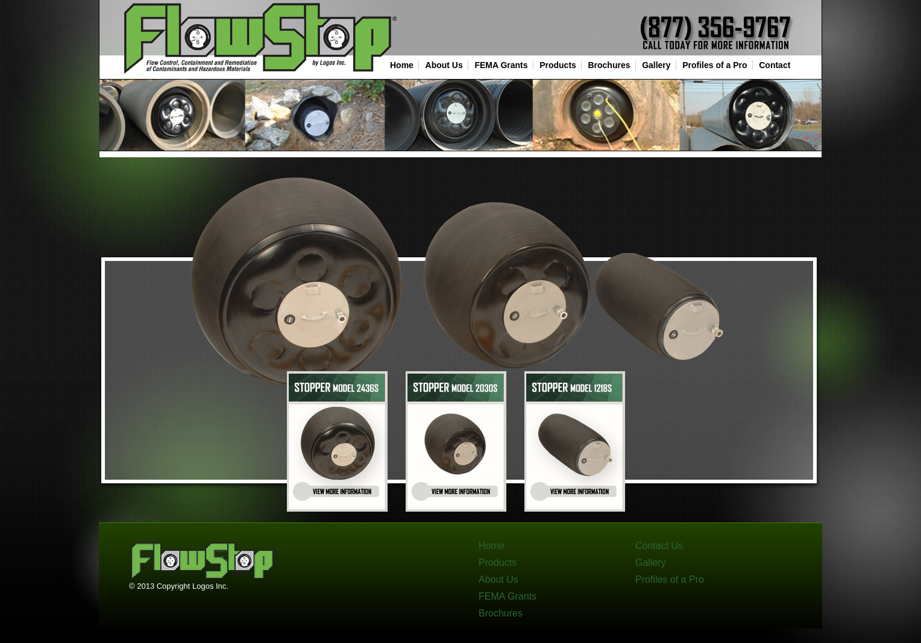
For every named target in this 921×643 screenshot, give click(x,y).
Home (401, 65)
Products (557, 65)
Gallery (656, 65)
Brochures (609, 65)
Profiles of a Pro (714, 65)
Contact (774, 65)
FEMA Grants (500, 65)
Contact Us (659, 546)
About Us (444, 65)
